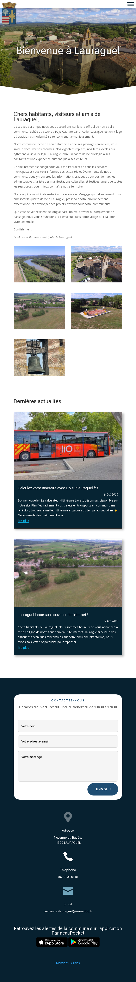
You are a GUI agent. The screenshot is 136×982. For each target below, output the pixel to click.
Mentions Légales (68, 963)
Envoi (101, 789)
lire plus (23, 521)
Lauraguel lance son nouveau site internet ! (53, 615)
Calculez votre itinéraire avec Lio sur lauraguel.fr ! (58, 488)
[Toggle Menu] (130, 4)
